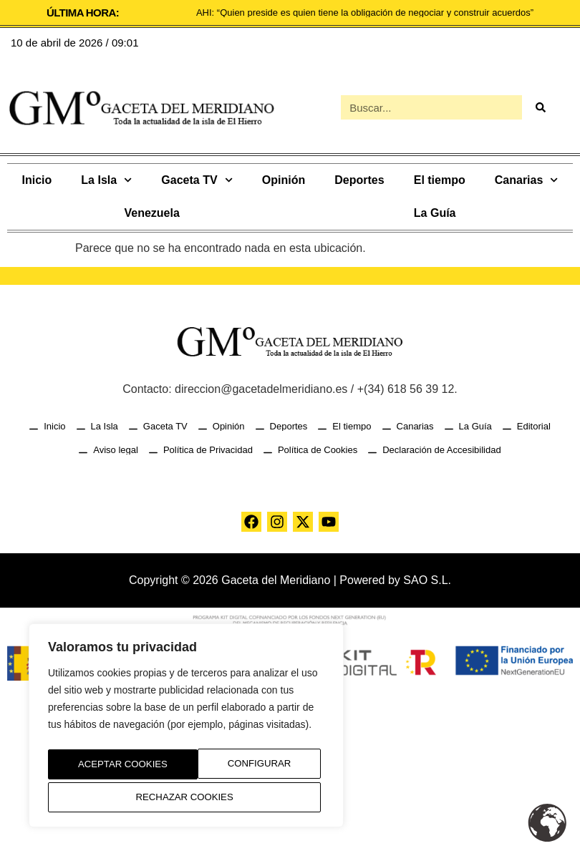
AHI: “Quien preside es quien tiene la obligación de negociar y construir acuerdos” (364, 12)
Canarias (527, 180)
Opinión (283, 180)
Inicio (37, 180)
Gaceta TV (196, 180)
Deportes (359, 180)
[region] (186, 729)
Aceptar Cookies (186, 797)
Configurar (105, 767)
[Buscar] (540, 107)
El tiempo (439, 180)
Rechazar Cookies (244, 767)
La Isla (106, 180)
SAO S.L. (427, 580)
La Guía (435, 213)
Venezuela (151, 213)
